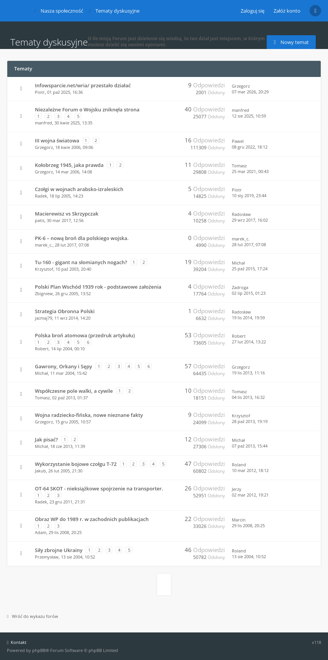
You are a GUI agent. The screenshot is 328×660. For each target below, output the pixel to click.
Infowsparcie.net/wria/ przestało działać (83, 85)
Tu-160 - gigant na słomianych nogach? (81, 262)
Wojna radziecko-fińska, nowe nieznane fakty (89, 415)
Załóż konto (287, 10)
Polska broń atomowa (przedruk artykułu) (85, 335)
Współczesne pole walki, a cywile (74, 390)
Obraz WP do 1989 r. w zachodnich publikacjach (92, 519)
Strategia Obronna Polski (65, 311)
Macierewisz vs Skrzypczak (66, 213)
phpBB (39, 650)
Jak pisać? (46, 439)
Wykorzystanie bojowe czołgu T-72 (75, 464)
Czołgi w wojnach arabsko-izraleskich (79, 189)
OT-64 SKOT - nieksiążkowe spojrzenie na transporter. (99, 488)
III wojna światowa (57, 140)
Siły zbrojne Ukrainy (58, 550)
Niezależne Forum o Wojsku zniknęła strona (87, 109)
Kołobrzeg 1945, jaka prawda (69, 165)
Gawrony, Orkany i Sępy (63, 366)
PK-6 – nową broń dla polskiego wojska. (82, 238)
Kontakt (16, 642)
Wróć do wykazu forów (32, 616)
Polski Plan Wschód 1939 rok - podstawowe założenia (98, 286)
